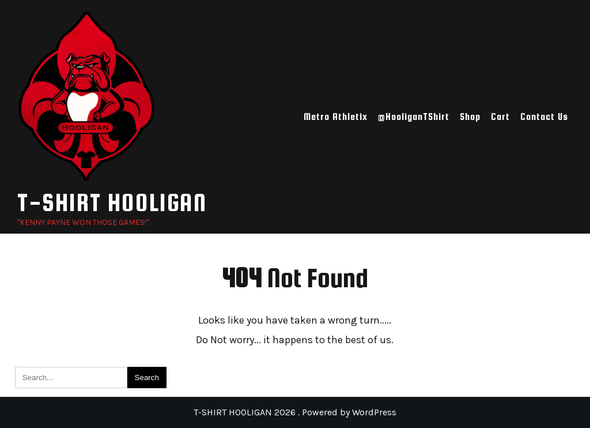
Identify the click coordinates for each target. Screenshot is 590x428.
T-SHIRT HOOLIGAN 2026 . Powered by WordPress (295, 412)
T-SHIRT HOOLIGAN (112, 202)
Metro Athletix (336, 116)
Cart (500, 116)
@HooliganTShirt (413, 116)
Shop (470, 116)
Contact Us (544, 116)
